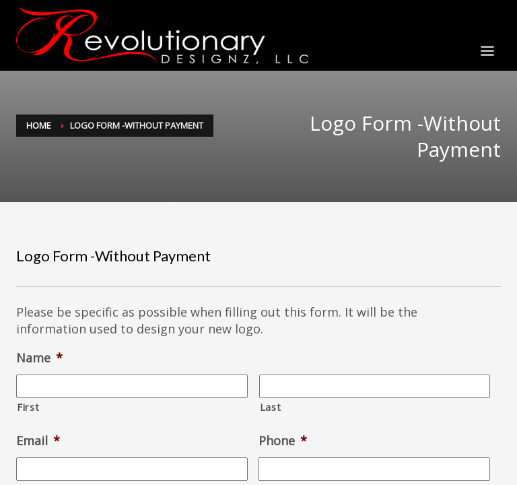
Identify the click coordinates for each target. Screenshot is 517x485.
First (28, 407)
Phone (282, 441)
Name (39, 358)
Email (38, 441)
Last (270, 407)
